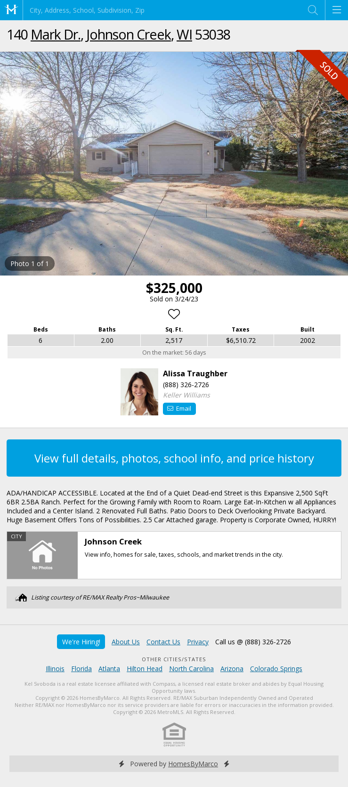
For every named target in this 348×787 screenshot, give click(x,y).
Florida (81, 668)
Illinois (55, 668)
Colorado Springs (276, 668)
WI (184, 34)
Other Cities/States (174, 659)
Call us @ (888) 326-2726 (253, 641)
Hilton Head (144, 668)
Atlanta (109, 668)
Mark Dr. (56, 34)
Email (179, 408)
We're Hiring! (81, 641)
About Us (126, 641)
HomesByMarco (193, 763)
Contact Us (163, 641)
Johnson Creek (128, 34)
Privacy (198, 641)
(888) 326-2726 (186, 384)
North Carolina (191, 668)
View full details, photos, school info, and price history (174, 458)
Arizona (231, 668)
